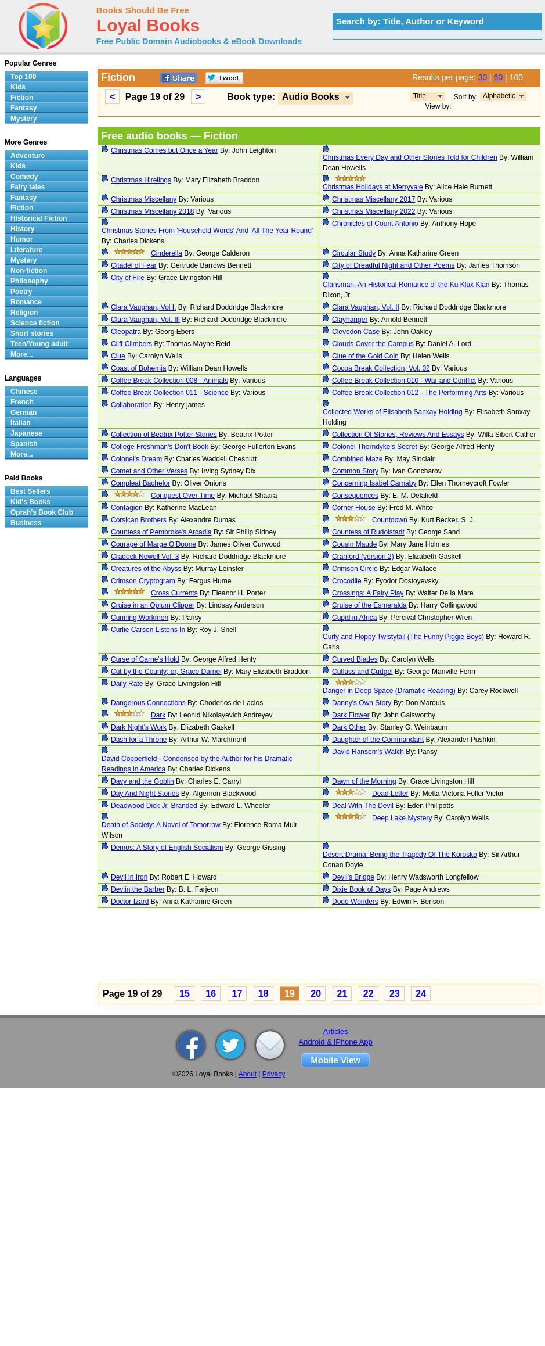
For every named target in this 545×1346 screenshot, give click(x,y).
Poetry (21, 292)
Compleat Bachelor (140, 483)
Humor (21, 239)
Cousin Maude (354, 544)
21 (342, 994)
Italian (20, 423)
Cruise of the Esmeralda (369, 605)
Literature (26, 250)
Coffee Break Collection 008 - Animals (169, 380)
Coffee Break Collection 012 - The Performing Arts (409, 393)
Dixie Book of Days (361, 889)
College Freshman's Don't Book (159, 447)
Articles (335, 1031)
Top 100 (23, 77)
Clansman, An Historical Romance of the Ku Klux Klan (406, 285)
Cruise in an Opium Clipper (152, 605)
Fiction (21, 98)
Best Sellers (30, 491)
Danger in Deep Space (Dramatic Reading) (389, 691)
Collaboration (131, 405)
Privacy (273, 1074)
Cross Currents (174, 593)
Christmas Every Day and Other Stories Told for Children (410, 157)
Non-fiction (28, 271)
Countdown (389, 520)
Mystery (23, 118)
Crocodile (347, 581)
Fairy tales (27, 187)
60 (498, 77)
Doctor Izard (130, 902)
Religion (24, 312)
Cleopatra (126, 332)
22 (368, 994)
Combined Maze (357, 459)
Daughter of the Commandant (378, 739)
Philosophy (29, 281)
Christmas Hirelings (141, 180)
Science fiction (35, 323)
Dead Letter (390, 793)
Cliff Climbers (131, 344)
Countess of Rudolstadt (368, 532)
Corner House (354, 508)
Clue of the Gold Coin (365, 356)
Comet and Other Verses (149, 471)
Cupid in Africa (354, 617)
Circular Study (354, 253)
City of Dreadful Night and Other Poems (393, 265)
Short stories (31, 333)
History (22, 229)
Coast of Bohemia (138, 368)
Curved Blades (355, 659)
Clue (118, 356)
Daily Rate (127, 684)
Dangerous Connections (148, 703)
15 (184, 994)
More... (21, 354)
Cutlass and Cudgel (362, 671)
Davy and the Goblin (142, 781)
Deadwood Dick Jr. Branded (154, 806)
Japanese (26, 433)
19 (289, 994)
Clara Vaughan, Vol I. (143, 307)
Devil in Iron (129, 877)
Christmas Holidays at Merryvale (373, 187)
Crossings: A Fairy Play (367, 593)
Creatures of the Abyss (146, 569)
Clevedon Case (356, 332)
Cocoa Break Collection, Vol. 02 (381, 368)
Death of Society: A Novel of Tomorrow (161, 825)
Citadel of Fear (134, 265)
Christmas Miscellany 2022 (373, 211)
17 (237, 994)
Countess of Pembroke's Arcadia (161, 532)
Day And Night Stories (145, 793)
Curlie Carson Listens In (148, 630)
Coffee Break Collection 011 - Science (170, 393)
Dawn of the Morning (364, 781)
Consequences (355, 495)
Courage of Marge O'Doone (153, 544)
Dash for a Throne (139, 739)
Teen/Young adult (39, 344)
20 (316, 994)
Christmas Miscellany (143, 199)
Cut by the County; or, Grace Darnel (166, 671)
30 (483, 77)
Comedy (24, 177)
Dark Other (349, 727)
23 (394, 994)
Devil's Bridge (353, 877)
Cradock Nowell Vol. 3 (145, 556)
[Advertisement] (269, 947)
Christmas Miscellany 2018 (152, 211)
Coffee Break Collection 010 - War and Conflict (404, 380)
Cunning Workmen (139, 617)
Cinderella (166, 253)
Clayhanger (349, 319)
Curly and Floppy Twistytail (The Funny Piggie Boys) (403, 637)
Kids (18, 87)
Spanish (24, 444)
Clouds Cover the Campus (373, 344)
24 (421, 994)
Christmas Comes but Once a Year (164, 150)
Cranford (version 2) (363, 556)
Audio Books (311, 97)
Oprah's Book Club (41, 512)
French (22, 402)
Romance (26, 302)
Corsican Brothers (139, 520)
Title (419, 96)
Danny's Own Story (361, 703)
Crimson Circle (355, 569)
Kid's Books (30, 502)
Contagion (127, 508)
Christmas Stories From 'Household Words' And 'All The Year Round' (207, 231)
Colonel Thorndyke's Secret (374, 447)
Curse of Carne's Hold (145, 659)
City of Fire (128, 278)
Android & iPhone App (336, 1042)
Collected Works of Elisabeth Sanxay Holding (393, 412)
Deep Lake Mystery (402, 818)
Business (25, 523)
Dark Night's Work (139, 727)
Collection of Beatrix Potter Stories (164, 434)
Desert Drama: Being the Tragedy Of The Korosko (400, 854)
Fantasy (23, 108)
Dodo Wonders (355, 902)
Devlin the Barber (138, 889)
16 (210, 994)
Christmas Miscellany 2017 (373, 199)
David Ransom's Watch (368, 752)
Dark (158, 715)
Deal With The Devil (363, 806)
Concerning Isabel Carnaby (374, 483)
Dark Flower (351, 715)
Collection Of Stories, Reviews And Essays (398, 434)
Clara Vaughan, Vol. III (145, 319)
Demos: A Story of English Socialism (167, 848)
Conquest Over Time (183, 495)
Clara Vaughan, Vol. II (365, 307)
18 (263, 994)
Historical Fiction (38, 218)
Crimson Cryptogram (143, 581)
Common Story (355, 471)
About (248, 1074)
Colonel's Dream (136, 459)
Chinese (24, 391)
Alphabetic (499, 96)
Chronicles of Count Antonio (375, 224)
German (23, 412)
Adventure (27, 156)
